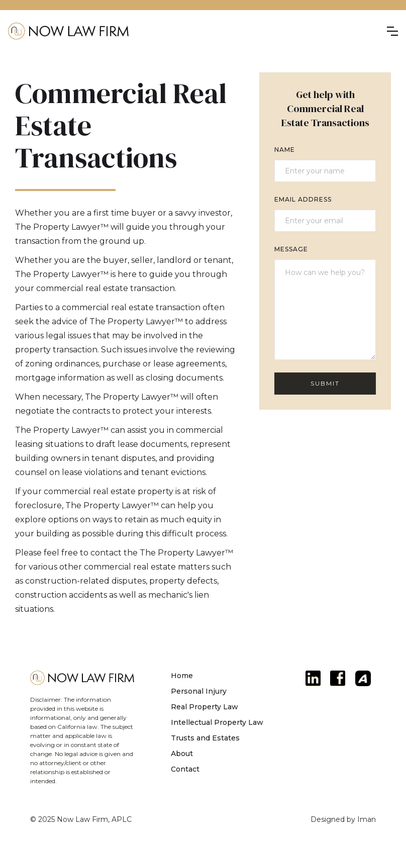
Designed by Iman (343, 819)
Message (291, 249)
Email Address (303, 199)
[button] (392, 31)
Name (284, 149)
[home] (68, 31)
